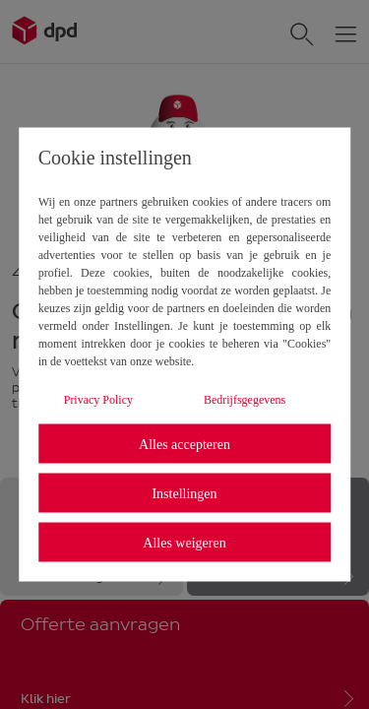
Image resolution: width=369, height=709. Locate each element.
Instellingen (184, 492)
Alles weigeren (184, 542)
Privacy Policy (98, 400)
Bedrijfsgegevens (244, 400)
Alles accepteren (184, 443)
